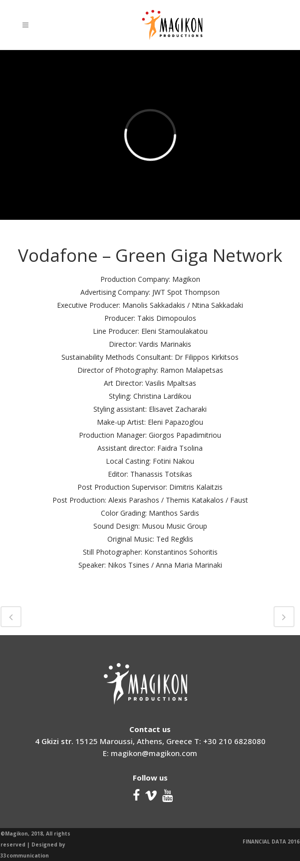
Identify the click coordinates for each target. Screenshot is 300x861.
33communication (24, 855)
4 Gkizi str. (54, 741)
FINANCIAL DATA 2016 (271, 841)
